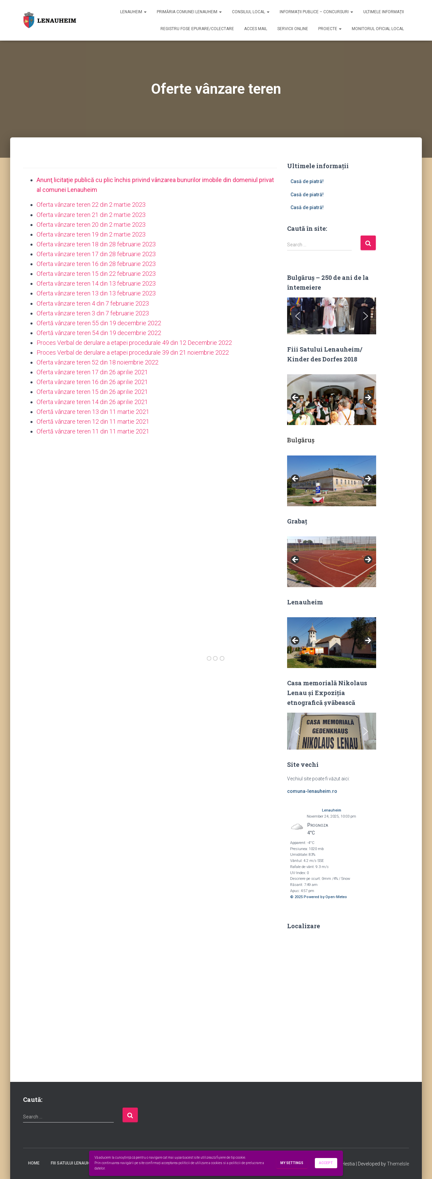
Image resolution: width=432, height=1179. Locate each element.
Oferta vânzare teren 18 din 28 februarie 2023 (96, 244)
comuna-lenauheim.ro (312, 791)
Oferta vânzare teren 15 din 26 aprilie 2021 (92, 391)
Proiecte (330, 28)
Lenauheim (133, 11)
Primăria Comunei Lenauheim (189, 11)
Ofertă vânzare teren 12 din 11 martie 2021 (93, 421)
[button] (297, 316)
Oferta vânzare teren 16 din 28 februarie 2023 (96, 263)
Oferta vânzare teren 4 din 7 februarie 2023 (93, 303)
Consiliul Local (250, 11)
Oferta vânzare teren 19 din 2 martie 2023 (91, 234)
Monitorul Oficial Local (378, 28)
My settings (291, 1163)
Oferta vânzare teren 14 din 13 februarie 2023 (96, 283)
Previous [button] (295, 398)
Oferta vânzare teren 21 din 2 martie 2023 (91, 214)
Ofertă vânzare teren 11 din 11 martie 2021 (93, 431)
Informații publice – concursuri (316, 11)
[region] (331, 315)
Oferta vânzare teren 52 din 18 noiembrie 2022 (97, 362)
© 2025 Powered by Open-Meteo (318, 897)
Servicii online (292, 28)
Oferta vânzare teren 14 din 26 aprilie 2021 (92, 401)
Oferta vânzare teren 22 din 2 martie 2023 (91, 204)
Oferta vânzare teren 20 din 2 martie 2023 (91, 224)
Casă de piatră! (307, 181)
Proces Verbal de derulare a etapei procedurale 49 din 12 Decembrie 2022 (134, 342)
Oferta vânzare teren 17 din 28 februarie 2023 (96, 254)
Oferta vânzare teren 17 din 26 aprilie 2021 (92, 372)
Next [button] (368, 398)
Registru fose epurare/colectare (197, 28)
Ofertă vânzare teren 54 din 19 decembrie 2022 (99, 332)
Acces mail (255, 28)
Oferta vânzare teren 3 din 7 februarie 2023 (93, 313)
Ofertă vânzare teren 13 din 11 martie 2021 (93, 411)
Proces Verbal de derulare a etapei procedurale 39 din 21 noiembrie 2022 (133, 352)
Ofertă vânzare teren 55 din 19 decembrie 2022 (99, 323)
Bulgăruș (301, 440)
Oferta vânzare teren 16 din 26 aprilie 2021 (92, 381)
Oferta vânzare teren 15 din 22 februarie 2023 (96, 273)
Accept (326, 1163)
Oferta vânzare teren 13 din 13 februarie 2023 (96, 293)
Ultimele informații (383, 11)
